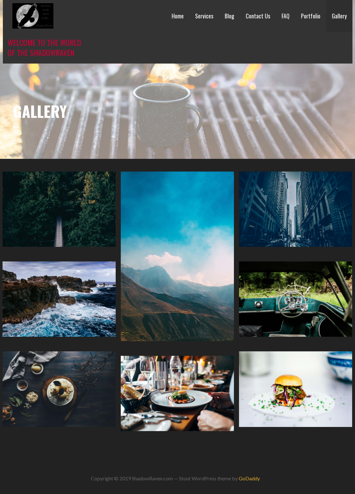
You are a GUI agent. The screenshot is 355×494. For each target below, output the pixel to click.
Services (204, 16)
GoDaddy (249, 478)
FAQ (286, 16)
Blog (229, 16)
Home (178, 16)
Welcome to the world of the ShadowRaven (44, 47)
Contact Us (258, 16)
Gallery (339, 16)
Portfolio (310, 16)
